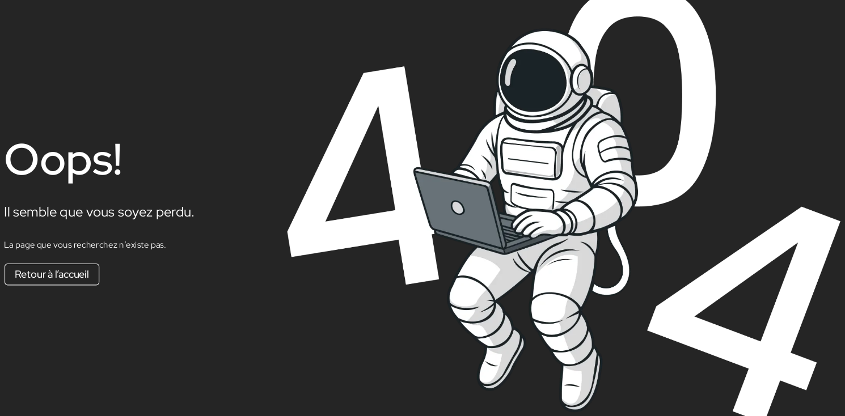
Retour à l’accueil (51, 274)
